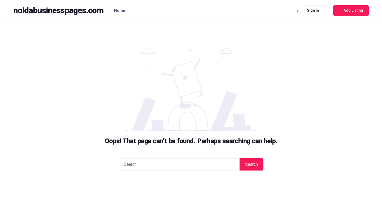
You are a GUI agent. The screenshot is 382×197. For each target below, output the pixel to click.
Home (119, 10)
